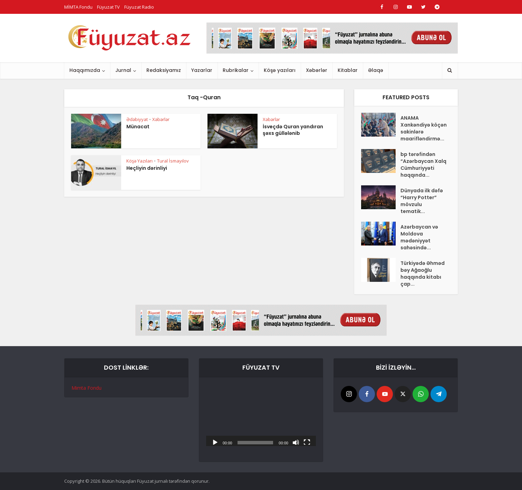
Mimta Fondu (86, 388)
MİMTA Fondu (78, 7)
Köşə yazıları (280, 70)
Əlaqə (375, 70)
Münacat (137, 126)
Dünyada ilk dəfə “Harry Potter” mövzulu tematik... (421, 201)
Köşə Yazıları (139, 161)
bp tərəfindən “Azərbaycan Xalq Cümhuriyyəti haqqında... (423, 164)
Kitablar (348, 70)
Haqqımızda (84, 70)
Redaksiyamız (163, 70)
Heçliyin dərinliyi (146, 168)
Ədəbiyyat (137, 119)
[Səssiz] (295, 442)
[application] (261, 415)
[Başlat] (215, 442)
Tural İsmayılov (173, 161)
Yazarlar (201, 70)
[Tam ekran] (306, 442)
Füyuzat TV (108, 7)
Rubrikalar (236, 70)
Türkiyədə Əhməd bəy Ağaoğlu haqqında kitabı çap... (422, 273)
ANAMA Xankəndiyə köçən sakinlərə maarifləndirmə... (423, 128)
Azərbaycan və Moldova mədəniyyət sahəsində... (419, 237)
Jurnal (123, 70)
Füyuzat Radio (139, 7)
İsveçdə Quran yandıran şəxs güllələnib (293, 130)
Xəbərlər (316, 70)
